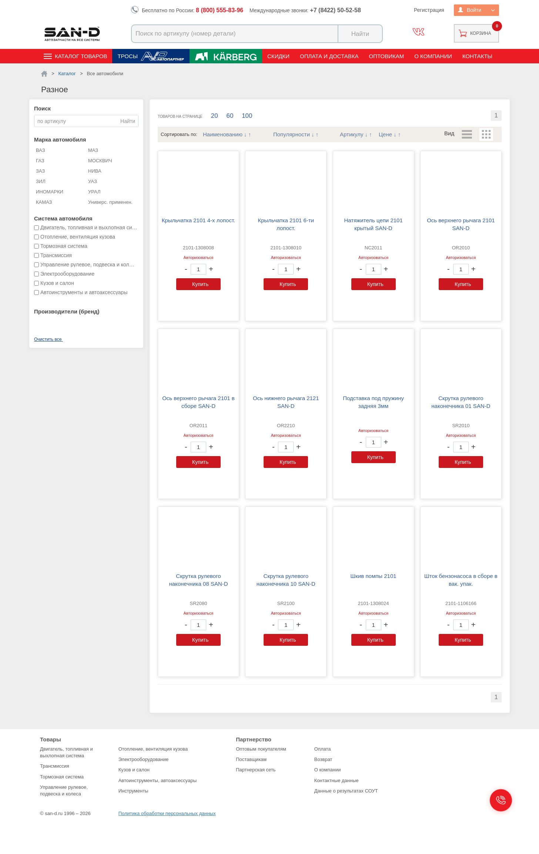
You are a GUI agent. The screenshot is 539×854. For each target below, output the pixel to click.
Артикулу (351, 134)
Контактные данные (336, 780)
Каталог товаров (81, 56)
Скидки (278, 56)
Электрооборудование (143, 759)
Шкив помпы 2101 (373, 576)
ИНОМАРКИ (49, 192)
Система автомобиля (63, 218)
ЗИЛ (41, 181)
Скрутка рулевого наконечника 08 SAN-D (198, 580)
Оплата (322, 749)
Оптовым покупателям (261, 749)
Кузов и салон (134, 769)
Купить (200, 284)
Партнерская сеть (256, 769)
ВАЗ (40, 150)
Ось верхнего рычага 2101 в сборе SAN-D (198, 402)
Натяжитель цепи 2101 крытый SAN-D (373, 224)
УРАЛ (94, 192)
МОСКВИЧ (100, 160)
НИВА (94, 171)
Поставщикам (251, 759)
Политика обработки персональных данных (167, 813)
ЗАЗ (40, 171)
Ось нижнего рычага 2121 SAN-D (286, 402)
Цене (385, 134)
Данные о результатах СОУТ (346, 791)
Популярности (291, 134)
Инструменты (133, 791)
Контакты (477, 56)
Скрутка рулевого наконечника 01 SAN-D (460, 402)
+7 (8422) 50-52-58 (335, 10)
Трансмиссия (54, 766)
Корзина (480, 33)
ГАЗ (40, 160)
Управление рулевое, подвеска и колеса (64, 790)
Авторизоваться (198, 257)
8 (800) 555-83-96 (219, 10)
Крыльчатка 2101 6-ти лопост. (286, 224)
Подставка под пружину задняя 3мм (373, 402)
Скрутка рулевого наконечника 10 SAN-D (286, 580)
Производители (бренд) (66, 311)
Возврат (323, 759)
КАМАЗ (44, 202)
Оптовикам (386, 56)
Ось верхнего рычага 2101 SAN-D (461, 224)
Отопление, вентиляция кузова (153, 749)
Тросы (127, 56)
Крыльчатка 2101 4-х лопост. (198, 220)
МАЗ (93, 150)
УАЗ (92, 181)
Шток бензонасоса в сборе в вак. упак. (461, 580)
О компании (433, 56)
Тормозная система (62, 777)
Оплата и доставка (329, 56)
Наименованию (222, 134)
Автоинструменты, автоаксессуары (157, 780)
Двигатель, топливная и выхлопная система (66, 752)
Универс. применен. (110, 202)
